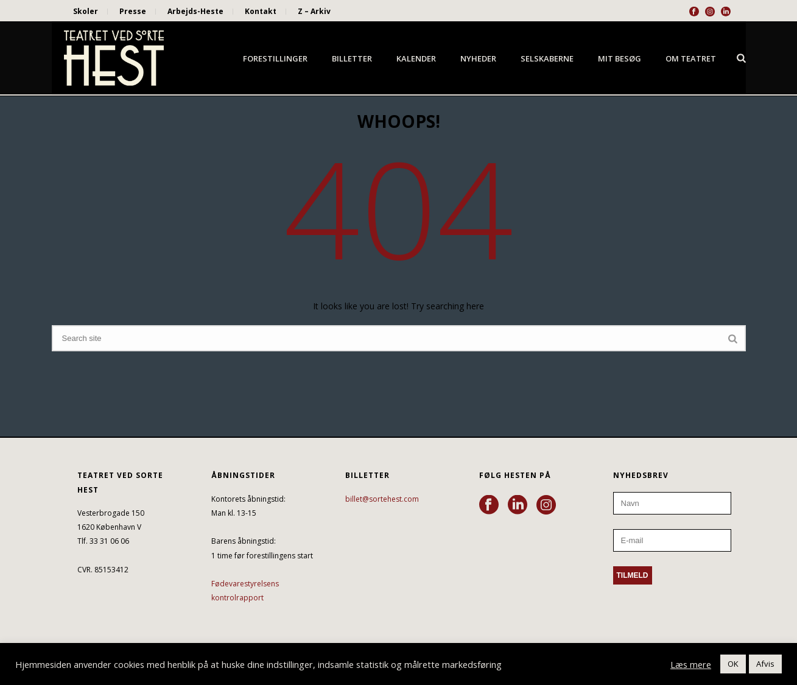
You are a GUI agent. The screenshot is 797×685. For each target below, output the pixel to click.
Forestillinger (275, 58)
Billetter (352, 58)
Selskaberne (547, 58)
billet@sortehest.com (382, 499)
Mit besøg (619, 58)
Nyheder (478, 58)
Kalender (416, 58)
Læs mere (690, 664)
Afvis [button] (765, 663)
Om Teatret (690, 58)
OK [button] (733, 663)
